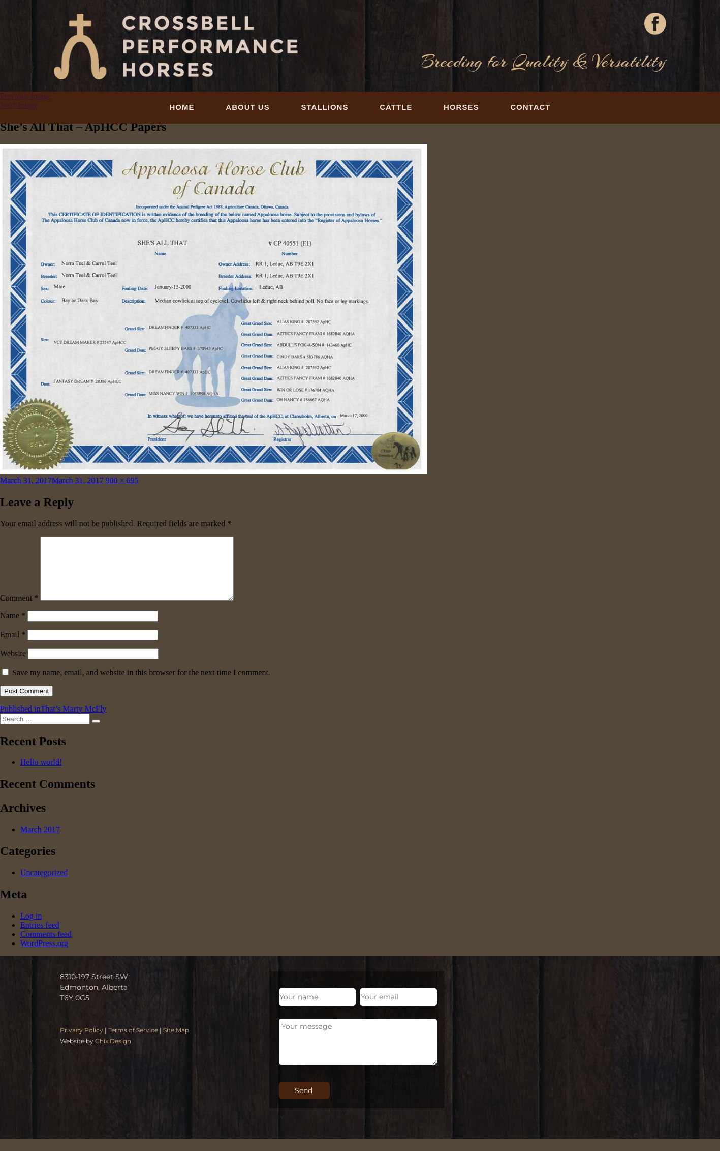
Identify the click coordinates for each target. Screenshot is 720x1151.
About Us (247, 107)
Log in (31, 928)
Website (13, 665)
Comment (19, 610)
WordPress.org (44, 955)
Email (12, 646)
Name (12, 628)
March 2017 (40, 841)
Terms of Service (133, 1042)
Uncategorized (44, 884)
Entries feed (39, 937)
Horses (461, 107)
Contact (530, 107)
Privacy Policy (81, 1042)
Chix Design (113, 1053)
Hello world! (41, 774)
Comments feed (46, 946)
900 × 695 (122, 480)
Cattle (396, 107)
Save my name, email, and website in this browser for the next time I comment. (141, 685)
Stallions (325, 107)
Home (182, 107)
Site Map (176, 1042)
